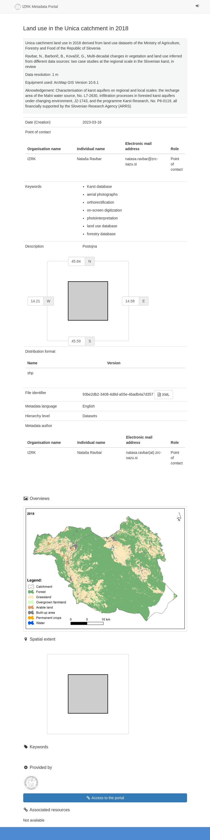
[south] (77, 341)
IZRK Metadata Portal (36, 7)
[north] (76, 261)
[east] (130, 301)
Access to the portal (105, 798)
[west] (35, 301)
